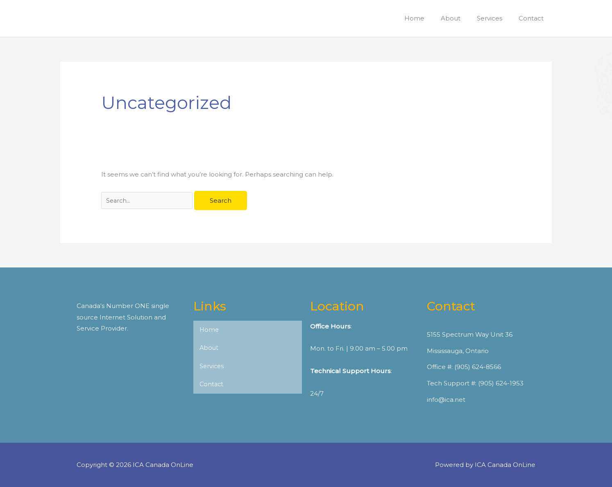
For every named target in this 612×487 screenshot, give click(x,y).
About (209, 348)
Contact (211, 385)
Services (212, 367)
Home (209, 330)
